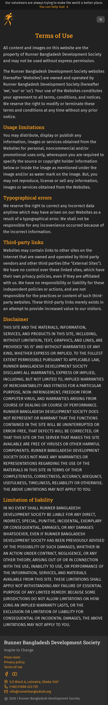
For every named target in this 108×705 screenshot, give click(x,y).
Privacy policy (14, 662)
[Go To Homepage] (9, 19)
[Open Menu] (101, 19)
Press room (12, 657)
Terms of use (13, 667)
